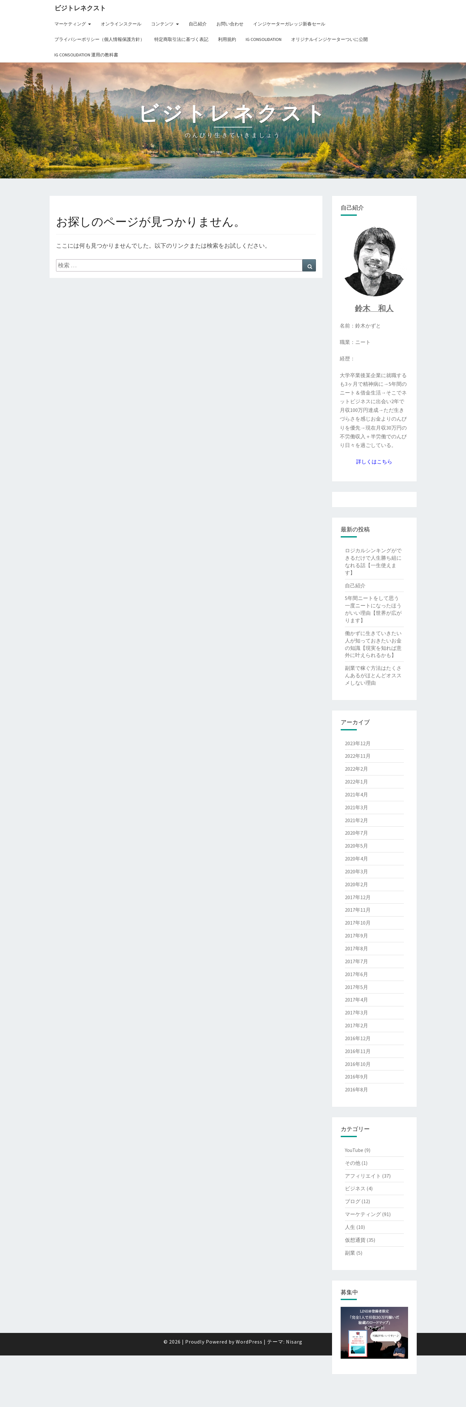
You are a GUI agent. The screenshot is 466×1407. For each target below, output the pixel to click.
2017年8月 (356, 948)
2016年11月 (358, 1051)
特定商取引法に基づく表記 (181, 39)
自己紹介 (198, 24)
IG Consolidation (263, 39)
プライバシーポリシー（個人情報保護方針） (99, 39)
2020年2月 (356, 884)
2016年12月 (358, 1038)
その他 (352, 1163)
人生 (350, 1227)
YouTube (354, 1150)
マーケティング (70, 24)
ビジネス (355, 1188)
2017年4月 (356, 999)
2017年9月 (356, 935)
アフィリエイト (363, 1176)
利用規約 (227, 39)
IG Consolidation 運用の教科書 (86, 55)
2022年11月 (358, 756)
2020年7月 (356, 833)
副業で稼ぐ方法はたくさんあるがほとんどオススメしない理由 (373, 675)
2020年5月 (356, 845)
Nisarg (294, 1393)
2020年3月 (356, 871)
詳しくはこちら (374, 461)
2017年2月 (356, 1025)
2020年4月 (356, 858)
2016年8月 (356, 1089)
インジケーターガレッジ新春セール (289, 24)
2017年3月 (356, 1012)
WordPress (249, 1393)
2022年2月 (356, 768)
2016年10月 (358, 1064)
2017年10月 (358, 922)
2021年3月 (356, 807)
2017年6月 (356, 974)
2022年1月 (356, 781)
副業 (350, 1253)
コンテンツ (162, 24)
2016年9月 (356, 1076)
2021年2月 (356, 820)
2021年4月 (356, 794)
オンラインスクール (121, 24)
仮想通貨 (355, 1240)
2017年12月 (358, 897)
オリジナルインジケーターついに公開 (329, 39)
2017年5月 (356, 987)
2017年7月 (356, 961)
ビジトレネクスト (80, 8)
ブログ (352, 1201)
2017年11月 (358, 910)
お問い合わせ (229, 24)
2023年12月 (358, 743)
